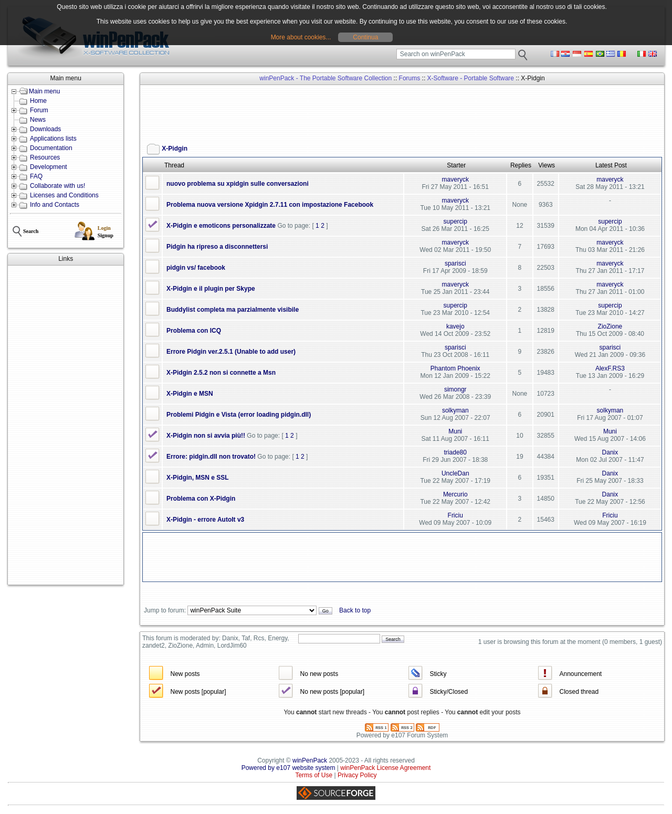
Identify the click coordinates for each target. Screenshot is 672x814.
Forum (39, 110)
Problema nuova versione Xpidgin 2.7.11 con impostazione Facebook (269, 204)
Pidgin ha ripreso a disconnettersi (217, 246)
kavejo (455, 326)
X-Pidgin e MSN (189, 393)
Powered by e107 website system (288, 767)
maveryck (455, 179)
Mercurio (455, 494)
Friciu (455, 515)
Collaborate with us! (57, 185)
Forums (410, 78)
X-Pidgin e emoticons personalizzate (221, 225)
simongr (455, 389)
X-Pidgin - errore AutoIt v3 (205, 519)
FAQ (36, 176)
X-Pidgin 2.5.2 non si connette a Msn (221, 372)
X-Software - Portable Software (470, 78)
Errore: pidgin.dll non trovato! (211, 456)
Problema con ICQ (193, 330)
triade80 (455, 452)
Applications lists (53, 138)
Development (48, 167)
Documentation (51, 148)
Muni (455, 431)
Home (38, 100)
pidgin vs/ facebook (195, 267)
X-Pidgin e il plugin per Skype (210, 288)
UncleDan (455, 473)
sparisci (455, 263)
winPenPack (309, 760)
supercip (455, 221)
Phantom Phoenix (455, 368)
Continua (365, 37)
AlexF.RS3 (610, 368)
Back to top (355, 610)
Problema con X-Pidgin (200, 498)
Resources (45, 157)
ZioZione (610, 326)
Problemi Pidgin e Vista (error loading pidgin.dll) (238, 414)
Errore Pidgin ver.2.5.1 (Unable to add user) (231, 351)
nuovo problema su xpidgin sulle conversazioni (237, 183)
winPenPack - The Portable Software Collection (325, 78)
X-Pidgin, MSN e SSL (197, 477)
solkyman (455, 410)
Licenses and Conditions (64, 195)
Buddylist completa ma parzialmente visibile (232, 309)
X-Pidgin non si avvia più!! (205, 435)
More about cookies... (301, 37)
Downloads (45, 129)
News (38, 119)
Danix (610, 452)
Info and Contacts (54, 204)
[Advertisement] (65, 425)
